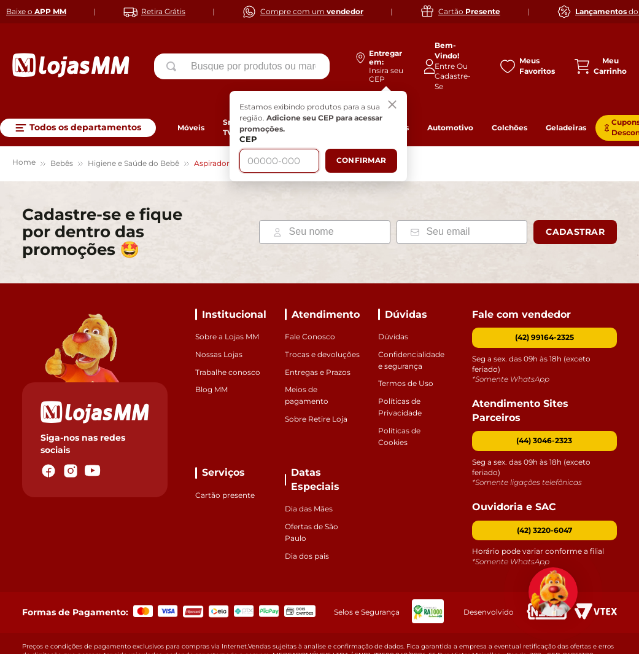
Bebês (61, 126)
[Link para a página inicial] (24, 127)
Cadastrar (575, 194)
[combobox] (242, 66)
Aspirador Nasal (223, 126)
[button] (545, 404)
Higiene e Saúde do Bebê (133, 126)
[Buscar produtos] (173, 66)
